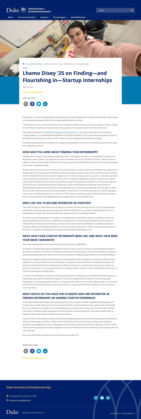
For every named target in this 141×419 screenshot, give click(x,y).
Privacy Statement (127, 413)
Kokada (33, 135)
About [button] (10, 17)
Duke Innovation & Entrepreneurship (28, 387)
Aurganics (112, 135)
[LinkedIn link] (108, 398)
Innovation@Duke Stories (34, 64)
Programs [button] (44, 17)
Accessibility (114, 413)
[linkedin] (45, 103)
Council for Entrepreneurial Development (60, 132)
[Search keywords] (113, 10)
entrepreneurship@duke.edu (20, 400)
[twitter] (38, 103)
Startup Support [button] (59, 17)
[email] (25, 103)
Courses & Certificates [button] (26, 17)
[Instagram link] (96, 398)
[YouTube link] (102, 398)
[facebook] (32, 103)
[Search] (132, 10)
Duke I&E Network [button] (78, 17)
